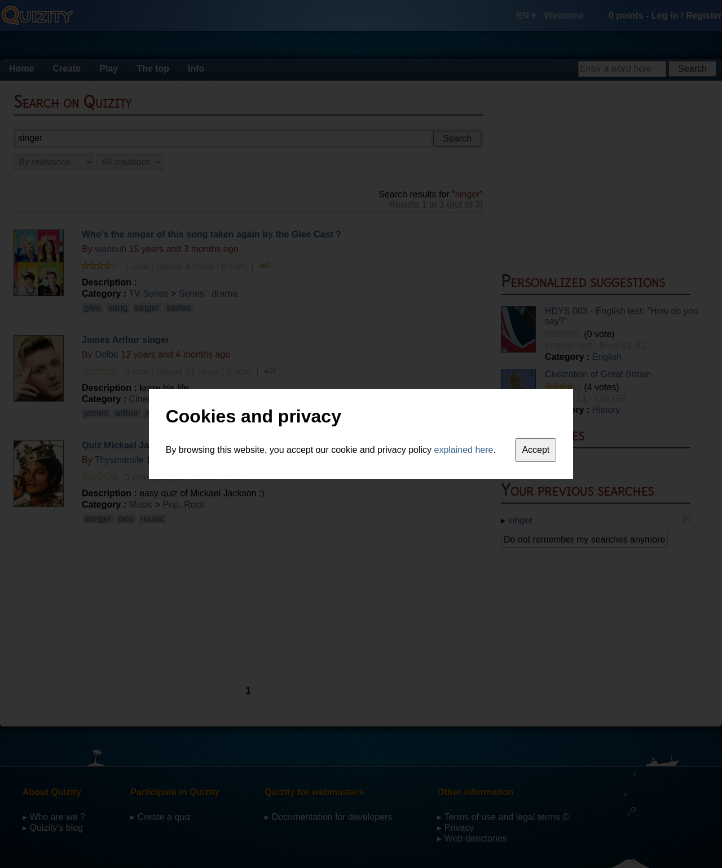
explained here (464, 450)
